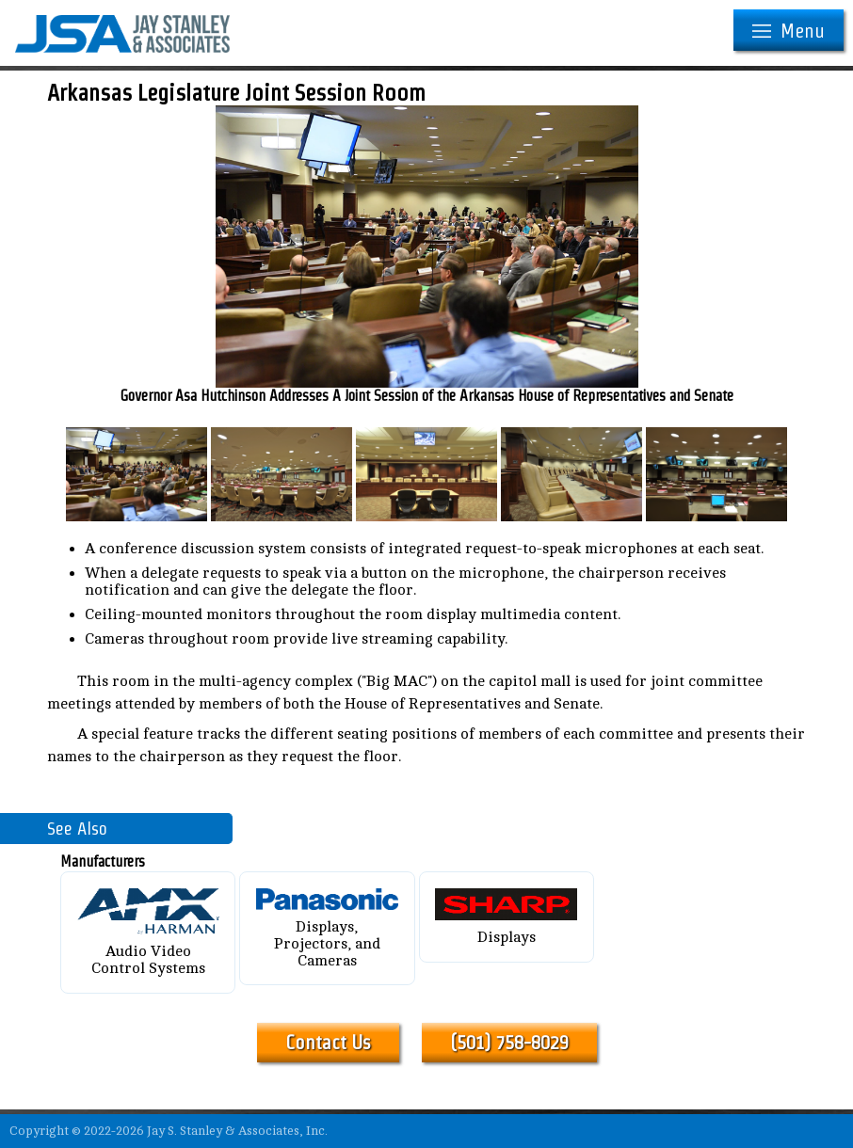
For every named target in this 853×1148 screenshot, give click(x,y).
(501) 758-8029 (509, 1042)
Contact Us (328, 1042)
